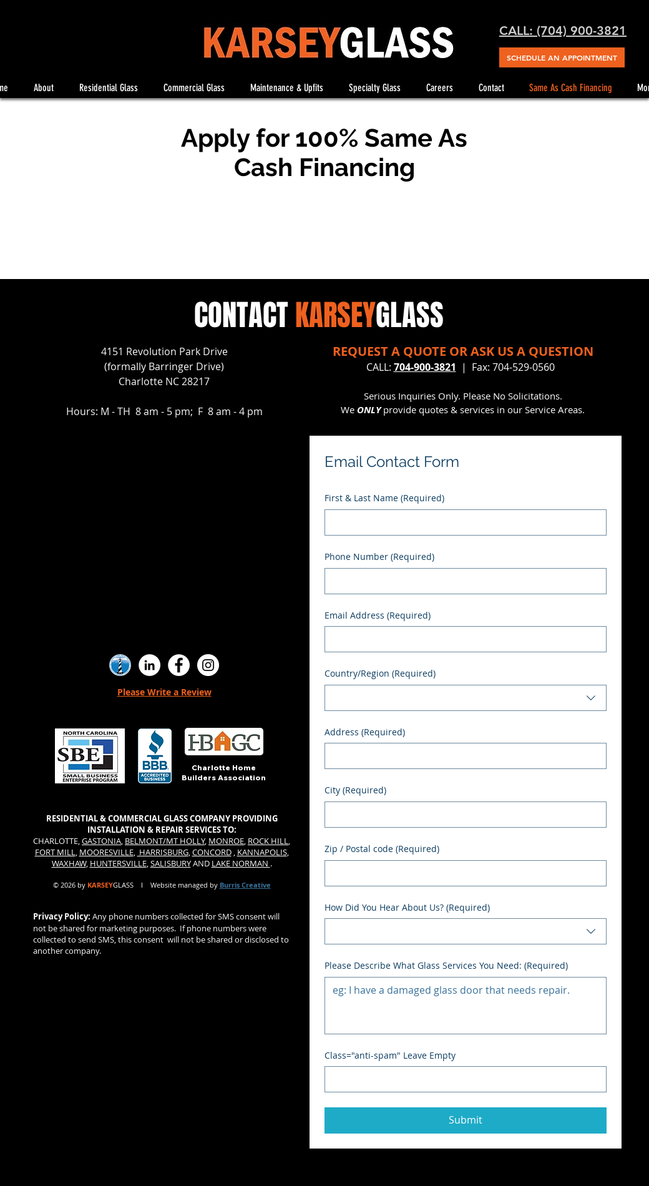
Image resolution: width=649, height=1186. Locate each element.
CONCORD (212, 852)
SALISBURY (170, 863)
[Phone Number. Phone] (461, 581)
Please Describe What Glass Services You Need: (446, 965)
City (355, 790)
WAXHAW (69, 863)
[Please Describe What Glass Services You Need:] (465, 1006)
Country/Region (380, 673)
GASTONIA (101, 840)
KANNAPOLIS (262, 852)
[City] (461, 814)
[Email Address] (461, 639)
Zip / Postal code (381, 849)
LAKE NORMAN (241, 863)
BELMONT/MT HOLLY (165, 840)
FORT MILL (55, 852)
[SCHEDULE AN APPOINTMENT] (562, 57)
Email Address (377, 615)
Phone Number (379, 557)
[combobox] (465, 697)
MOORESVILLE (106, 852)
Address (364, 732)
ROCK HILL (268, 840)
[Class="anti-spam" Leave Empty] (461, 1079)
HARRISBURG (162, 852)
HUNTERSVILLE (118, 863)
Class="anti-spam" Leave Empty (390, 1055)
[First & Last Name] (461, 522)
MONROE (226, 840)
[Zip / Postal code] (461, 873)
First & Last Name (384, 498)
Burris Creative (245, 885)
